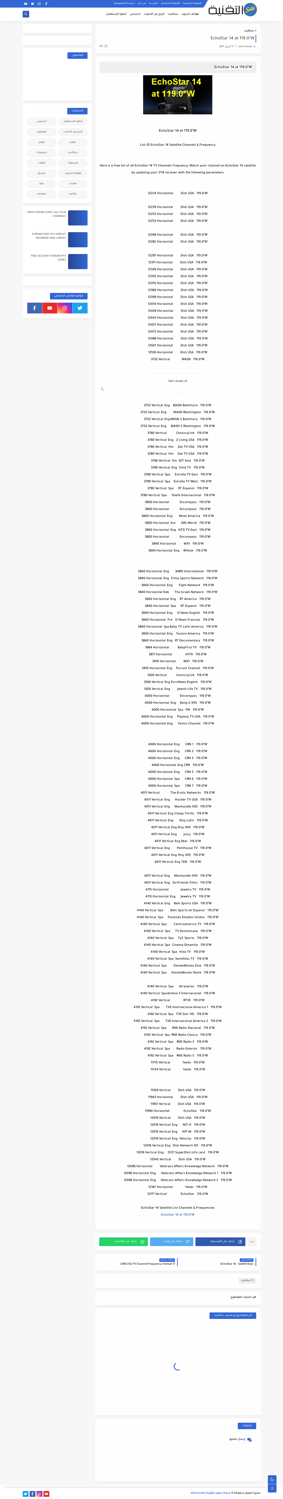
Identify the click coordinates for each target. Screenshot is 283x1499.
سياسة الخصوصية (124, 3)
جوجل (41, 142)
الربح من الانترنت (154, 14)
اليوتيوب (41, 132)
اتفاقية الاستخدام (170, 3)
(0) (103, 46)
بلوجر (73, 142)
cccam (73, 183)
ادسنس (135, 14)
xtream (41, 194)
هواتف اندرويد (190, 14)
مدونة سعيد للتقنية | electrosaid (211, 1493)
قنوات (41, 163)
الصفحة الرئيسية (192, 3)
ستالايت (173, 14)
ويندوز (41, 173)
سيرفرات (41, 152)
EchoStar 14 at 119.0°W (178, 1215)
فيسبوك (73, 163)
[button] (220, 1241)
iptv (41, 183)
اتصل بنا (153, 3)
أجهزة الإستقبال (116, 14)
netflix (73, 194)
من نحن (142, 3)
